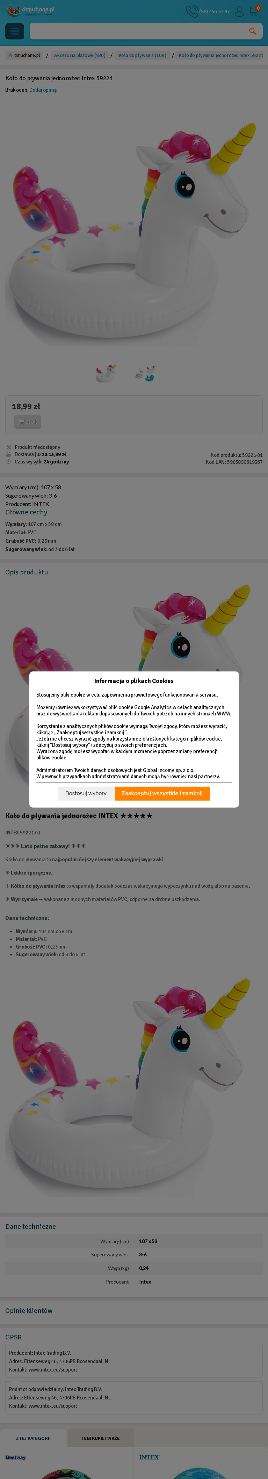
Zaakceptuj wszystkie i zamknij (162, 793)
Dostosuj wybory (86, 793)
